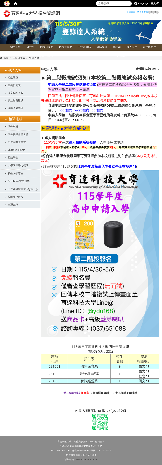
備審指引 (122, 55)
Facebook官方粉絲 (19, 181)
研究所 (30, 47)
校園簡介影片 (15, 196)
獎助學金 (13, 157)
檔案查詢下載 (15, 92)
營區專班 (102, 47)
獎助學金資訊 (46, 55)
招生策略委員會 (17, 142)
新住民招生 (149, 47)
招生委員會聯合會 (18, 134)
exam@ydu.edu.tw (86, 459)
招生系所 (15, 47)
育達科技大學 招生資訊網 (31, 13)
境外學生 (132, 47)
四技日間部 (46, 47)
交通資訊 (13, 204)
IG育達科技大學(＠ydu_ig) (23, 189)
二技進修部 (84, 47)
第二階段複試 (15, 100)
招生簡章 (13, 77)
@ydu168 (117, 410)
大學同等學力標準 (18, 165)
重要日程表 (14, 85)
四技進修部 (65, 47)
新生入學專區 (15, 173)
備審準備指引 (15, 108)
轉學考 (117, 47)
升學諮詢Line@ (16, 149)
